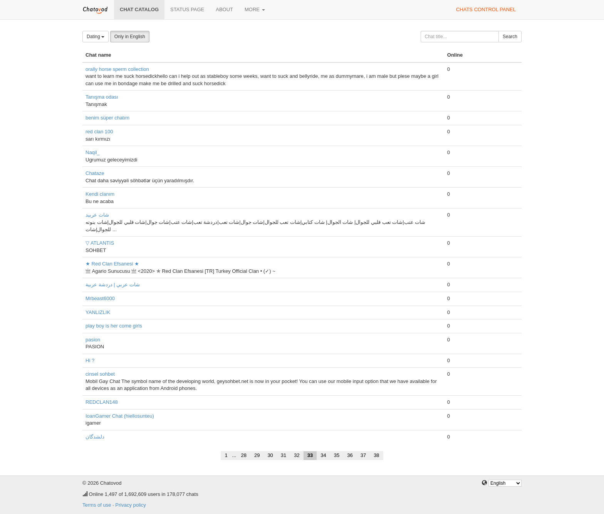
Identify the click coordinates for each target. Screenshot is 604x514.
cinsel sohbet (100, 374)
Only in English (129, 36)
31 (283, 455)
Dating (95, 36)
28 (243, 455)
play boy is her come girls (114, 326)
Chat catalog (139, 9)
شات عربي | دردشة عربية (113, 284)
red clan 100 (99, 131)
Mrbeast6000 (100, 298)
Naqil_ (93, 152)
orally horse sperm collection (117, 69)
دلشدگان (95, 437)
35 (336, 455)
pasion (93, 340)
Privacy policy (130, 505)
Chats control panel (486, 9)
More (255, 9)
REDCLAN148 (102, 402)
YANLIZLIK (98, 312)
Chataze (95, 173)
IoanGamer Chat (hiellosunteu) (120, 416)
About (224, 9)
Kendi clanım (100, 194)
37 (363, 455)
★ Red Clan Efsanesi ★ (112, 264)
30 (270, 455)
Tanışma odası (102, 97)
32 (296, 455)
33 (310, 455)
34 (323, 455)
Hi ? (90, 360)
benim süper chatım (107, 118)
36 (349, 455)
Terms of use (96, 505)
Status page (187, 9)
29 (257, 455)
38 (376, 455)
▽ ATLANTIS (100, 243)
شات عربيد (97, 215)
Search (510, 36)
